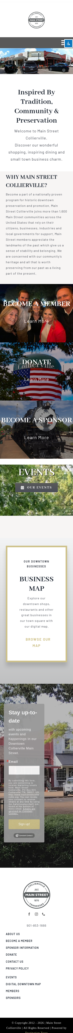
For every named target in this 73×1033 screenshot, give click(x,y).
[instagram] (36, 914)
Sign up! (24, 825)
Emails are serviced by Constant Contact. (22, 812)
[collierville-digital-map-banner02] (36, 881)
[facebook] (29, 914)
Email (13, 762)
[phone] (43, 914)
